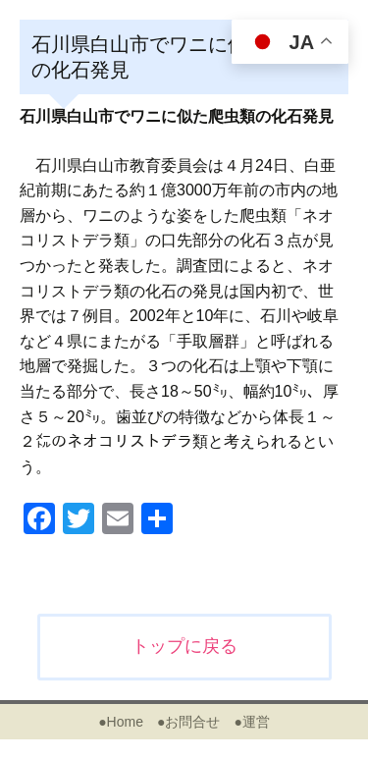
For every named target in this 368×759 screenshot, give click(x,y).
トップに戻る (184, 646)
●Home (120, 722)
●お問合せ (188, 722)
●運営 (251, 722)
